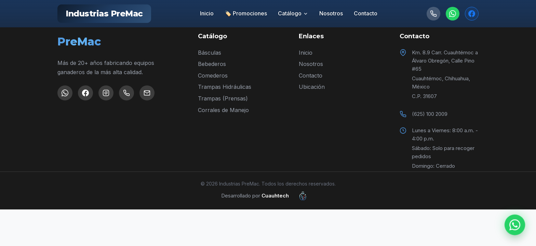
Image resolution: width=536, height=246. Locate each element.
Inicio (207, 13)
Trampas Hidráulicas (224, 86)
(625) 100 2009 (429, 114)
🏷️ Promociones (246, 13)
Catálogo (293, 13)
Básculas (209, 52)
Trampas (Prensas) (223, 98)
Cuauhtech (288, 195)
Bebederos (212, 63)
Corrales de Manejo (223, 110)
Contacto (365, 13)
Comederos (213, 75)
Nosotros (331, 13)
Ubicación (312, 86)
